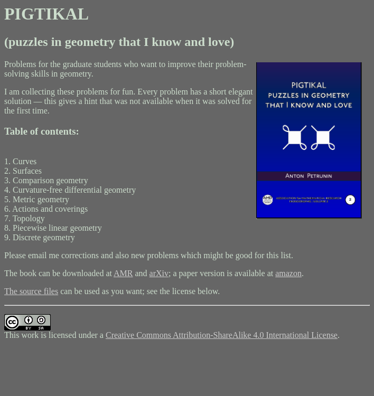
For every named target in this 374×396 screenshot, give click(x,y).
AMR (123, 273)
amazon (288, 273)
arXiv (159, 273)
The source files (31, 291)
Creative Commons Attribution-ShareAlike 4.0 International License (222, 335)
